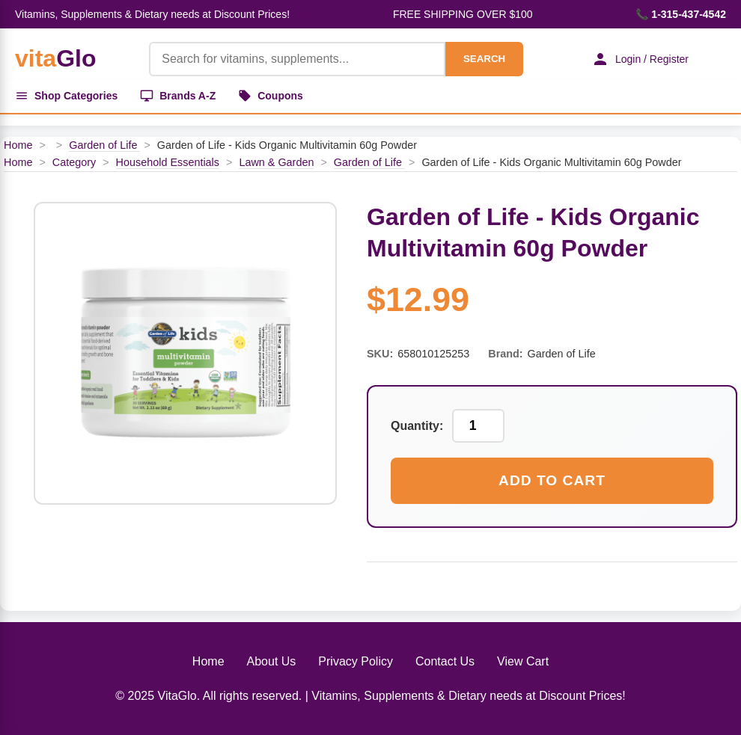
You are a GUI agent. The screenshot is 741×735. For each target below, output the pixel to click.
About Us (271, 661)
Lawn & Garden (276, 162)
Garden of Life (104, 145)
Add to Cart (552, 480)
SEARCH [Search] (484, 58)
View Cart (523, 661)
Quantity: (417, 425)
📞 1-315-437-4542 (680, 14)
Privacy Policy (355, 661)
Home (18, 145)
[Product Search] (297, 59)
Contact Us (445, 661)
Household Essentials (167, 162)
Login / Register (640, 59)
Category (74, 162)
